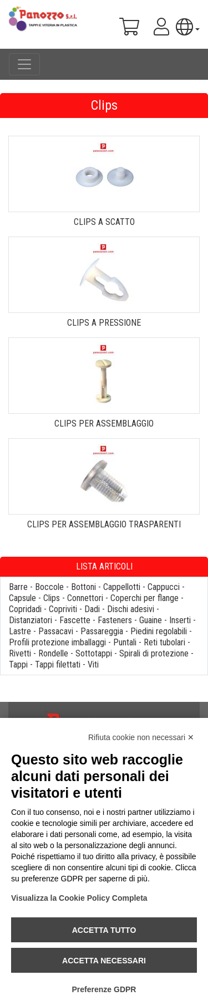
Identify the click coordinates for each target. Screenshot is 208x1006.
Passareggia (101, 631)
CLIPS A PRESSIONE (104, 322)
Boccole (49, 587)
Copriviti (63, 609)
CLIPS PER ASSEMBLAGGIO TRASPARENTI (104, 524)
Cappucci (164, 587)
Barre (18, 587)
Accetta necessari (104, 960)
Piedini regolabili (158, 631)
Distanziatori (30, 620)
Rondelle (53, 653)
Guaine (150, 620)
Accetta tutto (104, 930)
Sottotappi (93, 653)
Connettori (85, 598)
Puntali (124, 642)
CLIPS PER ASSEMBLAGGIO (104, 423)
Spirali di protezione (154, 653)
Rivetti (20, 653)
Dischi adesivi (130, 609)
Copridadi (25, 609)
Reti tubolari (164, 642)
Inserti (180, 620)
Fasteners (115, 620)
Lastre (20, 631)
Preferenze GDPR (104, 989)
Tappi (18, 664)
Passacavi (55, 631)
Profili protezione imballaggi (57, 642)
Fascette (74, 620)
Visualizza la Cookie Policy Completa (79, 898)
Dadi (92, 609)
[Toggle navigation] (24, 64)
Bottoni (83, 587)
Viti (93, 664)
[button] (188, 27)
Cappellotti (121, 587)
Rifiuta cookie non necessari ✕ (141, 737)
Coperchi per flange (144, 598)
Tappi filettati (57, 664)
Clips (51, 598)
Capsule (22, 598)
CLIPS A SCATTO (104, 222)
